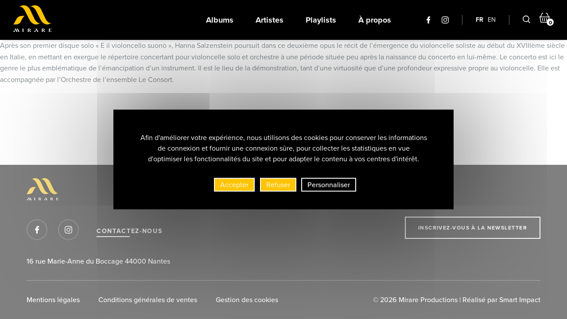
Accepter (234, 187)
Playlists (321, 20)
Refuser (278, 187)
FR (479, 19)
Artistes (270, 20)
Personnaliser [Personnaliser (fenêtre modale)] (328, 187)
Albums (219, 20)
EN (492, 19)
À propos (374, 20)
